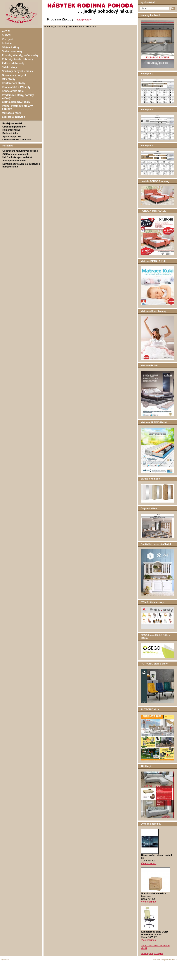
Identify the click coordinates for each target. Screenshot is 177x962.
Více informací (148, 863)
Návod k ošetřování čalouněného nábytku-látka (21, 165)
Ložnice (7, 43)
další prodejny (84, 19)
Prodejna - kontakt (12, 123)
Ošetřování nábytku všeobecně (20, 150)
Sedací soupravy (12, 51)
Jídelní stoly (9, 67)
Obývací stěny (11, 47)
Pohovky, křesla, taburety (17, 59)
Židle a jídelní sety (13, 63)
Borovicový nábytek (14, 75)
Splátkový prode (11, 136)
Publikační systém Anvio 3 (165, 959)
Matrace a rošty (11, 112)
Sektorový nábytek (13, 116)
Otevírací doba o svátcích (17, 139)
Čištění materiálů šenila (15, 154)
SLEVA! (6, 35)
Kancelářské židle (13, 91)
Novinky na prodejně (152, 953)
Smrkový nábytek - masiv (17, 71)
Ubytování (4, 959)
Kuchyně (7, 39)
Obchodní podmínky (14, 126)
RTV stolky (8, 79)
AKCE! (6, 31)
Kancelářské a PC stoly (16, 87)
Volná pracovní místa (14, 160)
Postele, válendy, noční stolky (20, 55)
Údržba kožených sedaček (17, 157)
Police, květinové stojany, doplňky (17, 107)
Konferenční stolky (13, 83)
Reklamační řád (11, 129)
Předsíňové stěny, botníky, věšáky (18, 96)
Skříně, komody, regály (16, 101)
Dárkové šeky (10, 133)
